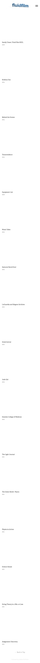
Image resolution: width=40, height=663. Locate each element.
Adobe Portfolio (24, 659)
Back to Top (20, 652)
